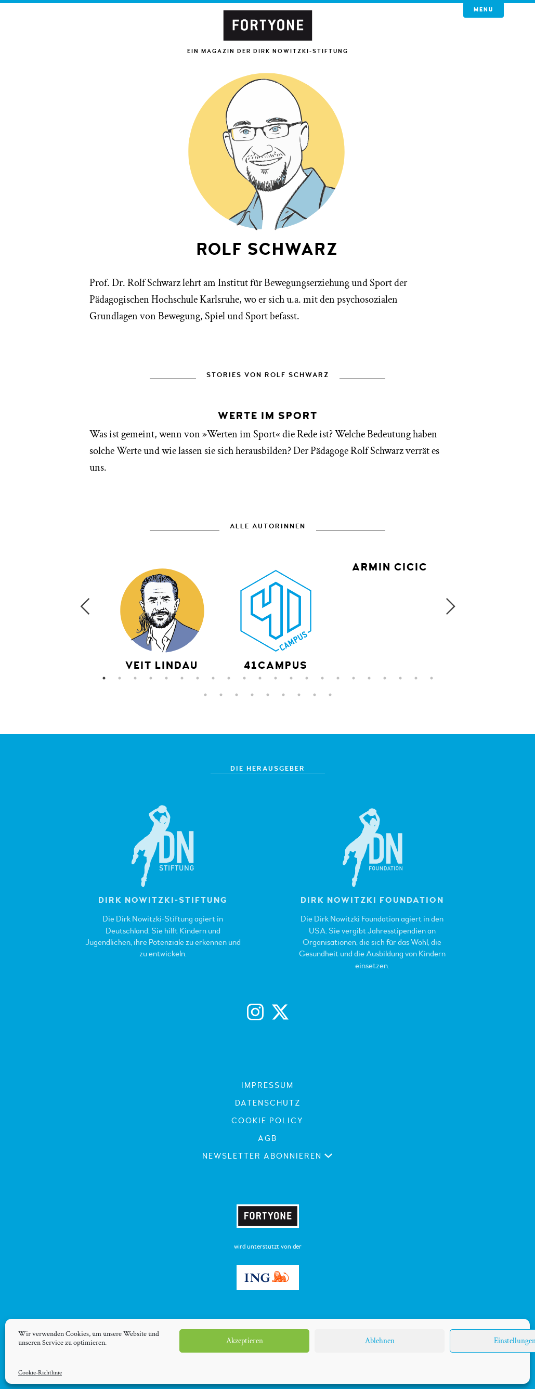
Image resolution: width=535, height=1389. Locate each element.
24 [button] (221, 695)
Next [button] (450, 606)
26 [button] (252, 695)
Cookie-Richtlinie (40, 1373)
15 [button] (322, 678)
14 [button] (307, 678)
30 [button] (314, 695)
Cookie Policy (267, 1121)
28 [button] (283, 695)
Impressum (267, 1086)
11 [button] (260, 678)
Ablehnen (380, 1341)
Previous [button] (84, 606)
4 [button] (151, 678)
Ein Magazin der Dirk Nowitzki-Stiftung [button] (267, 51)
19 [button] (385, 678)
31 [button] (330, 695)
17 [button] (353, 678)
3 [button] (135, 678)
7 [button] (197, 678)
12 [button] (275, 678)
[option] (276, 619)
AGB (267, 1139)
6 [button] (182, 678)
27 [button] (268, 695)
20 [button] (400, 678)
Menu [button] (483, 9)
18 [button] (369, 678)
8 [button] (213, 678)
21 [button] (416, 678)
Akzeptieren (244, 1341)
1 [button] (104, 678)
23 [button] (205, 695)
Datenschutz (268, 1103)
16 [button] (338, 678)
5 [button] (166, 678)
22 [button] (431, 678)
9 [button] (229, 678)
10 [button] (244, 678)
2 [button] (119, 678)
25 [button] (236, 695)
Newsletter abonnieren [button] (267, 1156)
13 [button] (291, 678)
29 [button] (299, 695)
